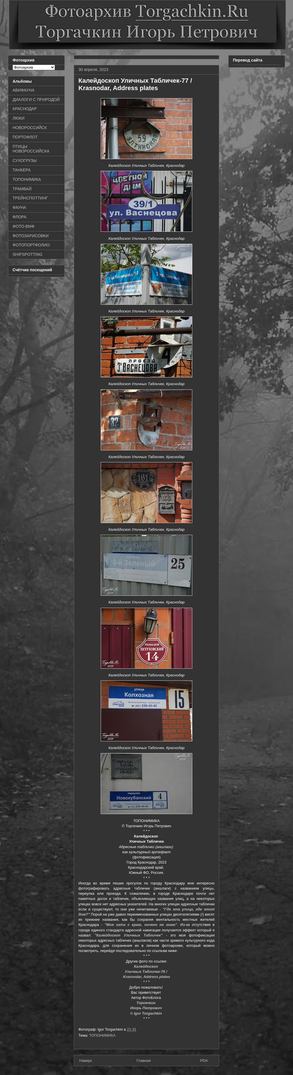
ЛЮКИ (19, 118)
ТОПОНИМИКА (102, 1035)
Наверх (85, 1060)
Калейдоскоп (146, 966)
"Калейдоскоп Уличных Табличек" (129, 935)
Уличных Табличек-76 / (146, 971)
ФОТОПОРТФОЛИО (31, 245)
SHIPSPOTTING (27, 254)
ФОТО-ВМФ (24, 226)
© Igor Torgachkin (146, 1013)
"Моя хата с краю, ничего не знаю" (140, 924)
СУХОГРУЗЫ (25, 160)
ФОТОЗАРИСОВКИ (31, 235)
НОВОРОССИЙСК (30, 127)
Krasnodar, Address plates (146, 977)
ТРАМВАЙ (22, 189)
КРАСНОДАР (25, 108)
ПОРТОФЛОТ (25, 137)
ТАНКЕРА (22, 170)
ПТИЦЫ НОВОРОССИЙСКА (31, 149)
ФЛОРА (19, 217)
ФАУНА (19, 207)
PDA (204, 1060)
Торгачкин (146, 1003)
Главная (143, 1060)
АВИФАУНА (23, 90)
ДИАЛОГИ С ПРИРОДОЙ (36, 99)
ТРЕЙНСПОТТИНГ (30, 198)
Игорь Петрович (146, 1008)
